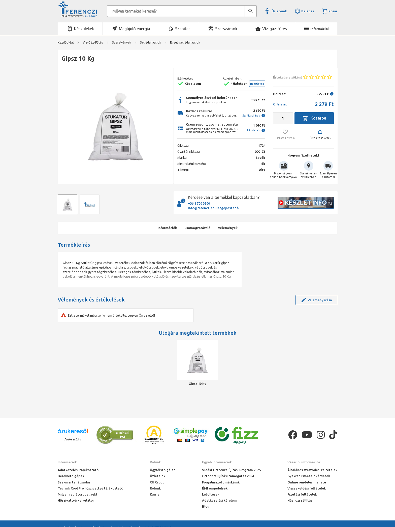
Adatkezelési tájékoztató (78, 470)
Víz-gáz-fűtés (274, 28)
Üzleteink (279, 11)
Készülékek (84, 28)
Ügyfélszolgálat (162, 470)
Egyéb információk (217, 462)
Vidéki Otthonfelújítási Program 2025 (231, 470)
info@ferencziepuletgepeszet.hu (214, 208)
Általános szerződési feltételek (312, 470)
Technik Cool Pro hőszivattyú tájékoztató (90, 488)
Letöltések (210, 494)
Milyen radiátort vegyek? (77, 494)
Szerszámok (226, 28)
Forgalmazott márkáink (221, 482)
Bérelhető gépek (71, 476)
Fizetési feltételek (302, 494)
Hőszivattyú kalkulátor (76, 500)
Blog (205, 506)
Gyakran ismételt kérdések (308, 476)
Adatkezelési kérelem (219, 500)
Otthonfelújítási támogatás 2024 (228, 476)
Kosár (329, 11)
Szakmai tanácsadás (74, 482)
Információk (67, 462)
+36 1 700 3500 (199, 203)
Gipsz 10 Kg (197, 383)
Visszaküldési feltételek (306, 488)
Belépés (304, 11)
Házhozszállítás (299, 500)
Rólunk (155, 462)
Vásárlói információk (303, 462)
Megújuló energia (134, 28)
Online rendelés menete (306, 482)
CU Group (157, 482)
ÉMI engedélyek (214, 488)
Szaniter (182, 28)
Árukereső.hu (72, 439)
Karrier (155, 494)
